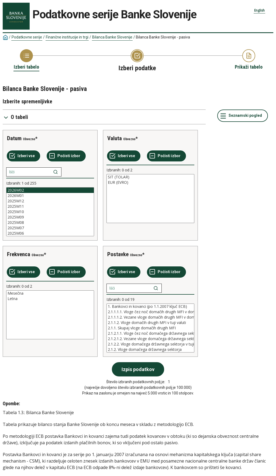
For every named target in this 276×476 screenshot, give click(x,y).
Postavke (118, 254)
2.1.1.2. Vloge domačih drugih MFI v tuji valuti (150, 322)
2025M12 (50, 201)
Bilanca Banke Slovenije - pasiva (163, 37)
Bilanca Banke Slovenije (112, 37)
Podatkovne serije (27, 37)
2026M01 (50, 195)
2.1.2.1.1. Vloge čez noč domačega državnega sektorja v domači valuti (150, 333)
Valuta (114, 138)
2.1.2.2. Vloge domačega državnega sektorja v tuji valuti (150, 344)
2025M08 (50, 222)
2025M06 (50, 233)
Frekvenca (18, 254)
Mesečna (50, 293)
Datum (14, 138)
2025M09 (50, 217)
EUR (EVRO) (150, 182)
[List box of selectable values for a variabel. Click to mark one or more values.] (50, 211)
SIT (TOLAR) (150, 177)
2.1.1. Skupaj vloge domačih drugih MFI (150, 328)
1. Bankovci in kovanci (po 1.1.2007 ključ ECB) (150, 306)
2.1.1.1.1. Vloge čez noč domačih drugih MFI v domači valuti (150, 312)
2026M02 (50, 190)
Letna (50, 298)
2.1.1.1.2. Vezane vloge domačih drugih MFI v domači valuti (150, 317)
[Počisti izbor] (66, 156)
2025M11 (50, 206)
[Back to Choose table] (26, 60)
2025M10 (50, 211)
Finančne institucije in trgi (67, 37)
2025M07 (50, 228)
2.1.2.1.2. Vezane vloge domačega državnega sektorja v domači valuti (150, 338)
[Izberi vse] (23, 156)
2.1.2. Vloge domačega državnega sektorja (150, 349)
